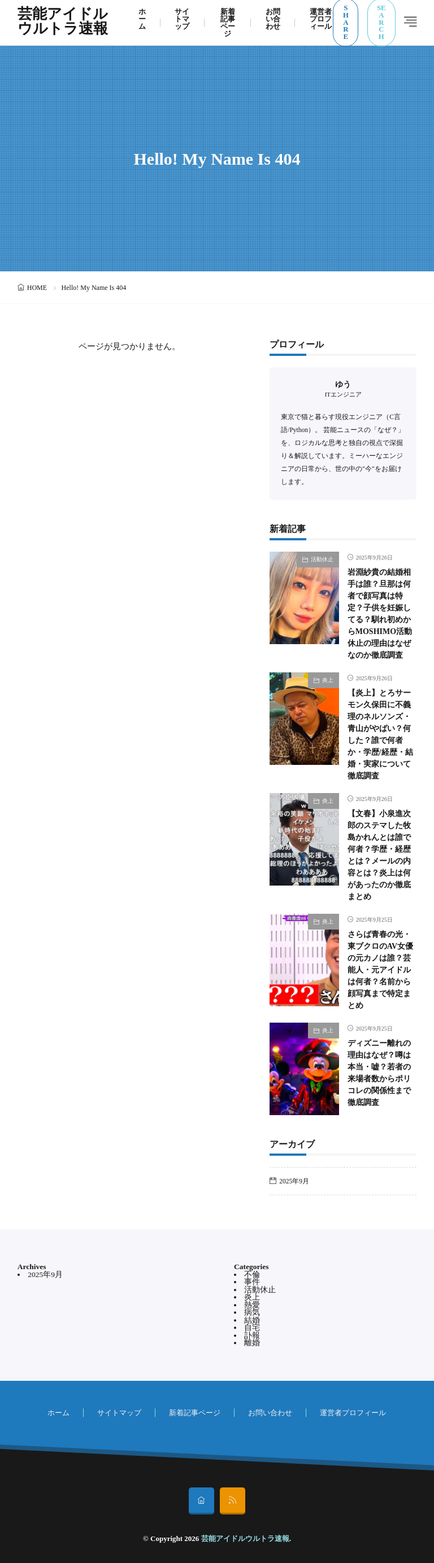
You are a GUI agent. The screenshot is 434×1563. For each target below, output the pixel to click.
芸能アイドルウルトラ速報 (63, 22)
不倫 (252, 1274)
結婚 (252, 1320)
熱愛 (252, 1305)
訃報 (252, 1335)
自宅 (252, 1327)
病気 (252, 1312)
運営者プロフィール (353, 1412)
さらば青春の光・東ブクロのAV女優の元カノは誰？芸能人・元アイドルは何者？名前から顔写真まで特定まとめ (380, 970)
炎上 (327, 680)
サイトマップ (119, 1412)
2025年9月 (294, 1181)
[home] (201, 1500)
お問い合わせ (270, 1412)
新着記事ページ (194, 1412)
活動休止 (322, 559)
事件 (252, 1282)
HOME (37, 288)
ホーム (58, 1412)
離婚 (252, 1343)
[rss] (232, 1500)
